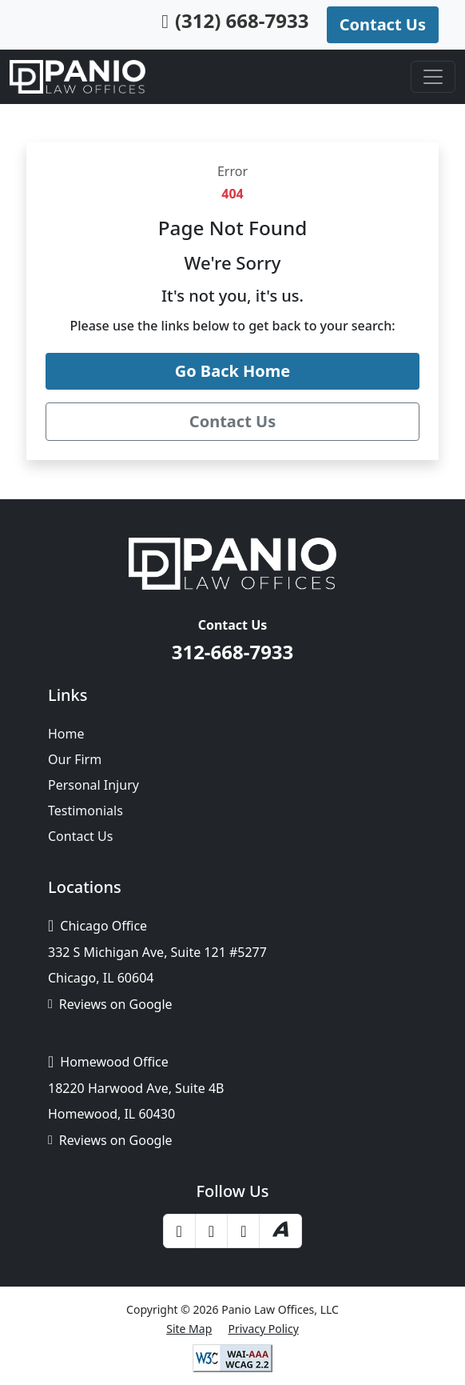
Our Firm (74, 759)
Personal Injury (93, 785)
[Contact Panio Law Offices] (232, 421)
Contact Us (80, 836)
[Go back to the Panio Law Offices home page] (232, 371)
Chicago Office (97, 926)
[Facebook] (179, 1230)
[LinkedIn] (243, 1230)
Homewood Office (108, 1062)
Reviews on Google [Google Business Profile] (110, 1004)
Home (66, 734)
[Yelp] (211, 1230)
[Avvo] (280, 1231)
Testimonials (85, 810)
